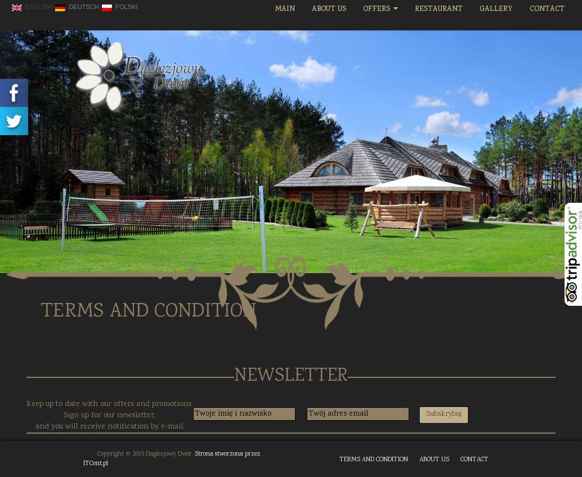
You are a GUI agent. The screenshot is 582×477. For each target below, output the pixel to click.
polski (120, 7)
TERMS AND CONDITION (373, 460)
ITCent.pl (95, 464)
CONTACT (474, 460)
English (32, 7)
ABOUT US (434, 460)
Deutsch (77, 7)
